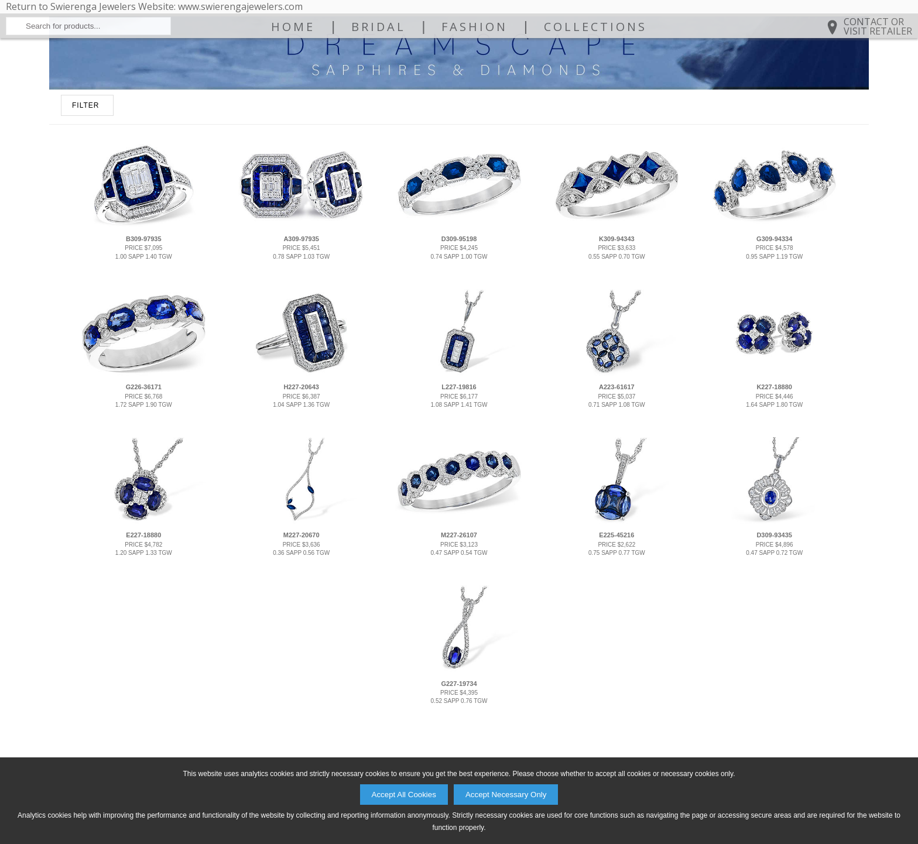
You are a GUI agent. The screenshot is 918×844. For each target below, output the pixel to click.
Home (293, 83)
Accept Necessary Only (506, 794)
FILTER (85, 199)
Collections (595, 83)
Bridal (378, 83)
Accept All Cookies (404, 794)
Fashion (474, 83)
